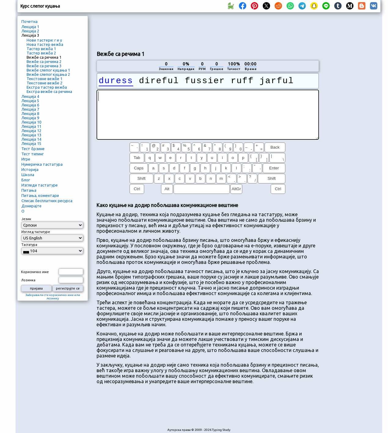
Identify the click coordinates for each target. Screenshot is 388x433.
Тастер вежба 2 (41, 53)
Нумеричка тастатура (42, 164)
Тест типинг (32, 154)
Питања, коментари (40, 195)
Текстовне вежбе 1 (44, 78)
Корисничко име (35, 272)
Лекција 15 (31, 143)
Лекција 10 (31, 122)
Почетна (29, 21)
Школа (27, 174)
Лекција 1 (30, 26)
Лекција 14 (31, 139)
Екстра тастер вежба (47, 87)
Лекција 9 (30, 118)
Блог (25, 180)
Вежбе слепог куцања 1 (48, 70)
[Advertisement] (208, 31)
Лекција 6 (30, 105)
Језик (26, 219)
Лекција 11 (31, 126)
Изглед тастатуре (35, 232)
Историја (29, 169)
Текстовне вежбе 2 (44, 83)
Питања (28, 190)
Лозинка (28, 280)
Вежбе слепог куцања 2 (48, 74)
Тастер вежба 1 (41, 48)
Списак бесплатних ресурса (46, 200)
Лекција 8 (30, 113)
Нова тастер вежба (45, 44)
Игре (25, 159)
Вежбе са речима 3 (44, 66)
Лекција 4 (30, 96)
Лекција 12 (31, 130)
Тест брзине (33, 148)
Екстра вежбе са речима (49, 91)
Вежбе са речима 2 (44, 61)
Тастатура (29, 244)
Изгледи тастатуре (39, 185)
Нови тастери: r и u (44, 40)
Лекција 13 (31, 135)
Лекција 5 (30, 100)
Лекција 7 (30, 109)
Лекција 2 (30, 31)
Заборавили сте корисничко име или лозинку (52, 296)
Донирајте (31, 206)
